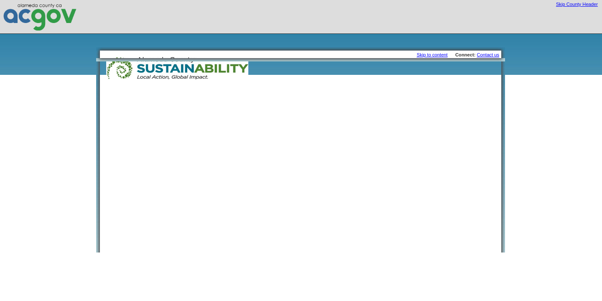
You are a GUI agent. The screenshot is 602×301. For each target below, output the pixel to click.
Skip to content (432, 54)
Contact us (488, 54)
